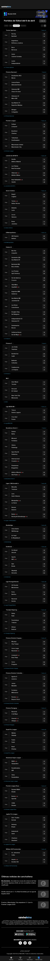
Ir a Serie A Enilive (8, 227)
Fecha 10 (44, 232)
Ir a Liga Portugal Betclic (10, 605)
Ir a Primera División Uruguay (11, 668)
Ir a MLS (6, 402)
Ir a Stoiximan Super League (11, 781)
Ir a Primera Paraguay (9, 724)
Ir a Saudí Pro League (9, 753)
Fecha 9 (44, 72)
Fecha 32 (44, 849)
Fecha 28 (44, 483)
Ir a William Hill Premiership (10, 865)
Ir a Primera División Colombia (11, 703)
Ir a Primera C (7, 373)
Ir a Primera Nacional (9, 116)
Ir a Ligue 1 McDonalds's (10, 520)
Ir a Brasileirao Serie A (9, 478)
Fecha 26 (44, 729)
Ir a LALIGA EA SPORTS (9, 186)
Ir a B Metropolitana (8, 242)
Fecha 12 (44, 30)
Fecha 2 (44, 428)
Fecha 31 (44, 120)
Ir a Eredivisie (7, 577)
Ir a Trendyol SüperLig (9, 633)
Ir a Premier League (9, 151)
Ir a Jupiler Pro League (9, 844)
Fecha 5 (44, 343)
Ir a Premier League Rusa (10, 809)
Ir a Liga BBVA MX (8, 423)
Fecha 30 (44, 155)
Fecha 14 (44, 406)
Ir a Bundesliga (7, 542)
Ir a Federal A (7, 338)
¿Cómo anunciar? (25, 951)
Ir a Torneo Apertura (9, 67)
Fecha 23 (44, 786)
